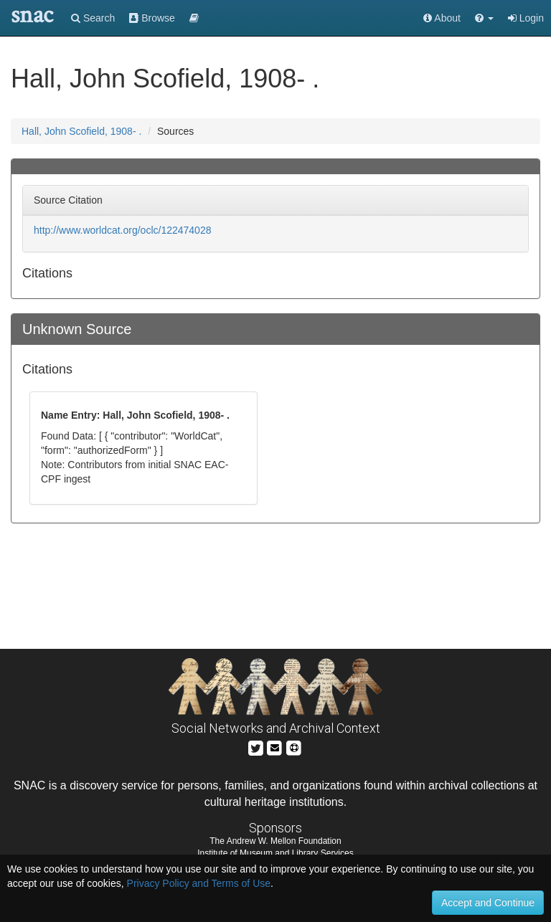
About (442, 18)
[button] (484, 18)
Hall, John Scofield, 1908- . (81, 131)
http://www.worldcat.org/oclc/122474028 (122, 230)
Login (526, 18)
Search (93, 18)
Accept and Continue (487, 902)
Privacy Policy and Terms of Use (198, 883)
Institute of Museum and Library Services (275, 853)
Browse (152, 18)
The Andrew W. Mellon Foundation (275, 841)
